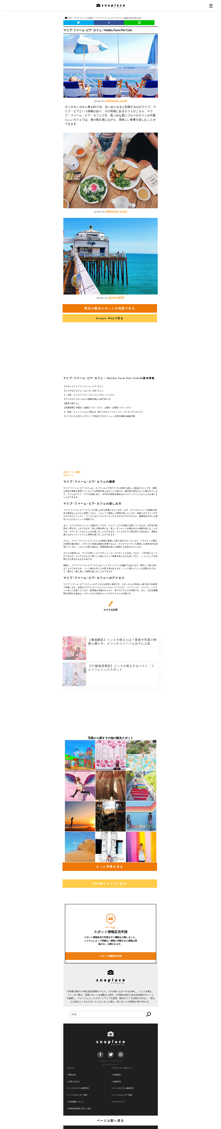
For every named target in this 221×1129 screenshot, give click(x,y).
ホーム (70, 1068)
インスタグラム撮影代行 (123, 1088)
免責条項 (116, 1081)
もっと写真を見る (109, 866)
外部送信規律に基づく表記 (79, 1108)
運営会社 (71, 1075)
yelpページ (68, 475)
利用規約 (116, 1075)
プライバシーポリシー (122, 1068)
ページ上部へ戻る (110, 1120)
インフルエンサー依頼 (77, 1095)
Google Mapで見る (109, 318)
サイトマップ (118, 1101)
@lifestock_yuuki (116, 101)
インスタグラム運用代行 (78, 1088)
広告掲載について (75, 1101)
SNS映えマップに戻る (110, 883)
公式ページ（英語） (72, 472)
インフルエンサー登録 (122, 1095)
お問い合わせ (73, 1081)
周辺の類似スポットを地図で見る (109, 308)
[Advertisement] (110, 350)
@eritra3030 (116, 297)
